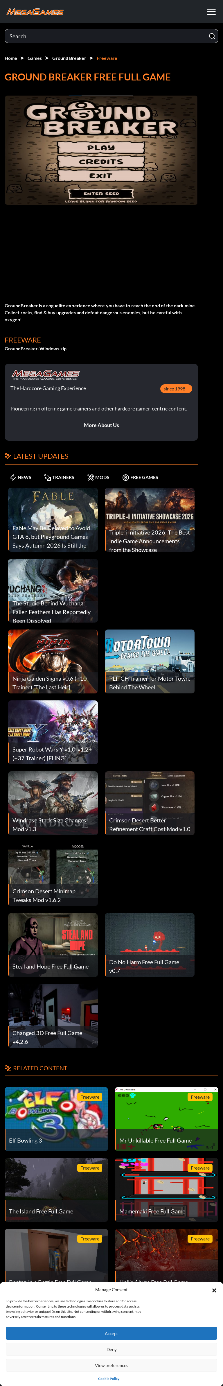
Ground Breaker (69, 58)
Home (11, 58)
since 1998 (174, 388)
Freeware (107, 58)
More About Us (101, 425)
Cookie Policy (108, 1378)
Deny (112, 1349)
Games (35, 58)
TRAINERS (59, 477)
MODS (98, 477)
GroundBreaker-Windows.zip (35, 348)
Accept (111, 1333)
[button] (214, 1289)
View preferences (111, 1365)
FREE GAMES (140, 477)
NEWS (20, 477)
